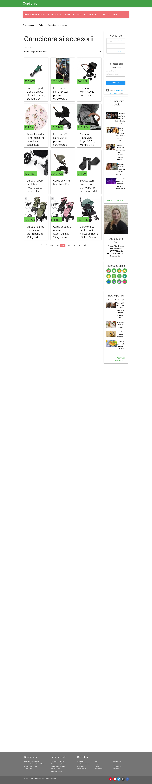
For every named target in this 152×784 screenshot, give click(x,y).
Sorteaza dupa (28, 47)
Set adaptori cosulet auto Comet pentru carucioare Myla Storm (89, 197)
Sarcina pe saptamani (58, 764)
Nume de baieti (56, 771)
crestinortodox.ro (83, 764)
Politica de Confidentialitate (34, 764)
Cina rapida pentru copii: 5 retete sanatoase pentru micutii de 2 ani (120, 527)
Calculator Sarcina (57, 761)
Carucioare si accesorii (58, 25)
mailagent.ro (117, 761)
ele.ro (97, 761)
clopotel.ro (81, 761)
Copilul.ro (30, 3)
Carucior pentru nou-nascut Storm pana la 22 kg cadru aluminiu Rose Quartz (62, 245)
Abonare (116, 111)
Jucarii (104, 14)
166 (51, 255)
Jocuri (81, 14)
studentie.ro (117, 766)
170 (73, 255)
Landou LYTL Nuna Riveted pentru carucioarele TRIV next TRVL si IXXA (62, 97)
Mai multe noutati (115, 295)
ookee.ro (118, 51)
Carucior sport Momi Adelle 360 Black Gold (88, 92)
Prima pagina (28, 25)
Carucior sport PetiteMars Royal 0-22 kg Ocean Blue (35, 195)
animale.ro (81, 766)
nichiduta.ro (118, 41)
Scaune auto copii (54, 14)
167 (57, 255)
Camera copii (69, 14)
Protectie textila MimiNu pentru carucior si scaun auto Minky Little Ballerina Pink (35, 143)
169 (68, 255)
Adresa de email (111, 99)
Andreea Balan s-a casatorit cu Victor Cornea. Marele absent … (120, 247)
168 (62, 255)
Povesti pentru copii (58, 766)
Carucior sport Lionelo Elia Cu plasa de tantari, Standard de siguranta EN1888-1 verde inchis (36, 99)
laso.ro (115, 764)
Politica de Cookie (30, 766)
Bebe (93, 14)
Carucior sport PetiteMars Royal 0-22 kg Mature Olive (88, 139)
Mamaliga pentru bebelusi (120, 551)
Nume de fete (55, 769)
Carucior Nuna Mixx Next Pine (61, 192)
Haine (117, 14)
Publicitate (28, 769)
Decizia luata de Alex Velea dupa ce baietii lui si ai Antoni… (120, 213)
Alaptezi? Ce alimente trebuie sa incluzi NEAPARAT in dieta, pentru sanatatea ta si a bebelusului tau (115, 374)
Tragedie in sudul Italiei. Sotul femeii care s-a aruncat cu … (120, 264)
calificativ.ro (81, 769)
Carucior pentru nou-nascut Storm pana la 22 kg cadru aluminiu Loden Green (35, 245)
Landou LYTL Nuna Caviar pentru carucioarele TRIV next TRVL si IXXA (62, 143)
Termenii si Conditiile (31, 761)
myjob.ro (98, 764)
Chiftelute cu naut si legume (120, 542)
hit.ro (97, 766)
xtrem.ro (116, 769)
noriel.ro (118, 46)
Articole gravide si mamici (35, 14)
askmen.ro (99, 769)
